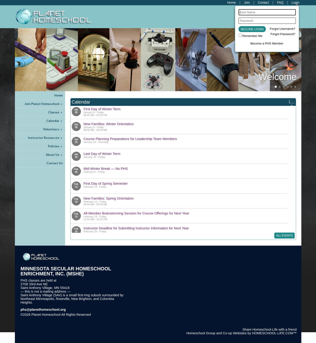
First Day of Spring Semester (106, 183)
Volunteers (53, 129)
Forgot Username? (282, 28)
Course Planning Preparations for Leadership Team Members (130, 139)
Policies (55, 146)
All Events (284, 235)
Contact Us (55, 163)
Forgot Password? (282, 34)
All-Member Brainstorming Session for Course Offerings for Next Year (136, 213)
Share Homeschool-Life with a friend (269, 329)
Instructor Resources (45, 138)
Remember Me (252, 36)
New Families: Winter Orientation (109, 124)
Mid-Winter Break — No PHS (106, 168)
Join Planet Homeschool (44, 104)
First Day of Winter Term (102, 109)
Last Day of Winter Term (102, 154)
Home (58, 95)
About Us (54, 154)
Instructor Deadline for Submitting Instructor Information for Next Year (136, 228)
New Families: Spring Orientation (109, 198)
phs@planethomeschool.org (43, 309)
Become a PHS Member (266, 43)
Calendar (54, 121)
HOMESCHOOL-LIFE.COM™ (274, 333)
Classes (55, 112)
